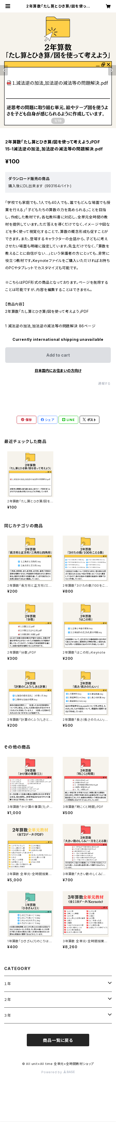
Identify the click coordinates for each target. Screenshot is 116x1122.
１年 (7, 983)
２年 (7, 999)
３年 (7, 1015)
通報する (104, 383)
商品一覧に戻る (58, 1040)
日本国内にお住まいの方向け (58, 370)
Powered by (58, 1072)
